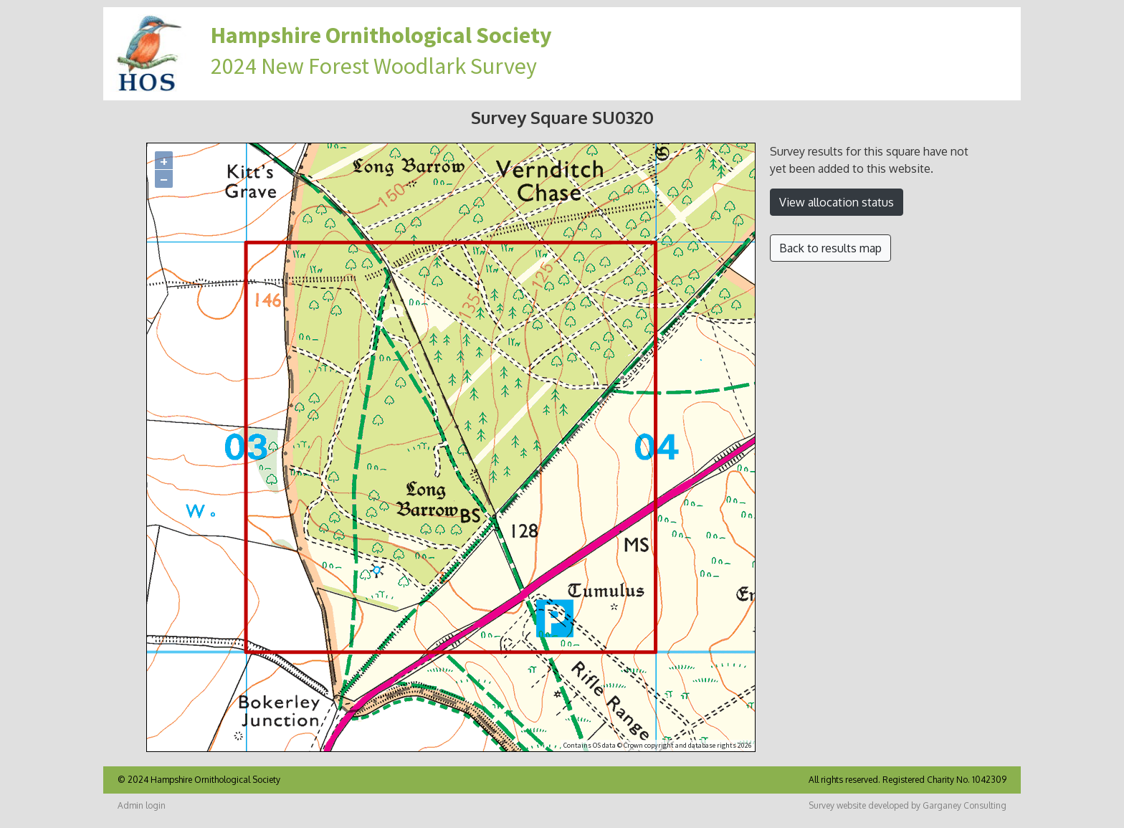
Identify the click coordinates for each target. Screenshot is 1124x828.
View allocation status (836, 202)
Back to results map (830, 248)
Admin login (142, 805)
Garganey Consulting (964, 805)
